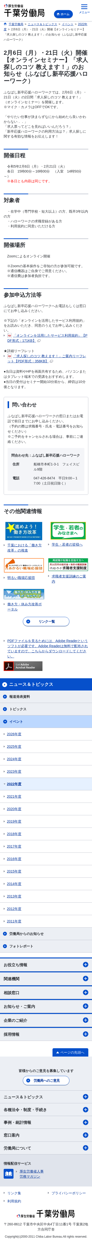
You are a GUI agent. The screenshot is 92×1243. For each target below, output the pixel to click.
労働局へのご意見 (47, 1080)
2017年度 (14, 846)
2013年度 (14, 896)
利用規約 (14, 1201)
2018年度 (14, 834)
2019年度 (14, 821)
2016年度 (14, 859)
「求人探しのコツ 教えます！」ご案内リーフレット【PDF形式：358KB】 (46, 358)
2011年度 (14, 921)
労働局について (46, 1148)
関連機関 (46, 978)
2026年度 (14, 734)
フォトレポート (21, 946)
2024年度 (14, 759)
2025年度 (14, 746)
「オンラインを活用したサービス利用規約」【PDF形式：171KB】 (47, 338)
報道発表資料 (19, 697)
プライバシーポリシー (69, 1193)
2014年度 (14, 884)
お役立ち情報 (46, 964)
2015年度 (14, 871)
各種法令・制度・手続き (46, 1109)
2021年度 (14, 796)
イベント (16, 722)
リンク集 (14, 1193)
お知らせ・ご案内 (46, 1006)
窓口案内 (46, 1135)
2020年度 (14, 809)
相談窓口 (46, 992)
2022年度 (14, 784)
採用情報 (46, 1034)
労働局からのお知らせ (26, 934)
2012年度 (14, 909)
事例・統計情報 (46, 1122)
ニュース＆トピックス (46, 1096)
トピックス (17, 709)
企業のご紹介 (46, 1020)
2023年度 (14, 771)
